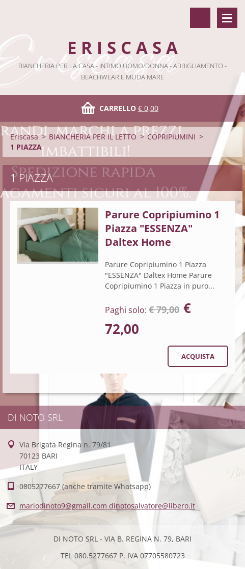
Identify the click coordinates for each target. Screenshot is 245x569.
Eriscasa (24, 136)
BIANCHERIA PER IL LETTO (93, 136)
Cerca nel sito (200, 18)
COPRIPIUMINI (171, 136)
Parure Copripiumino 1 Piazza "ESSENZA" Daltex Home (162, 228)
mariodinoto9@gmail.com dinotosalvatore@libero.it (107, 505)
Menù (227, 18)
